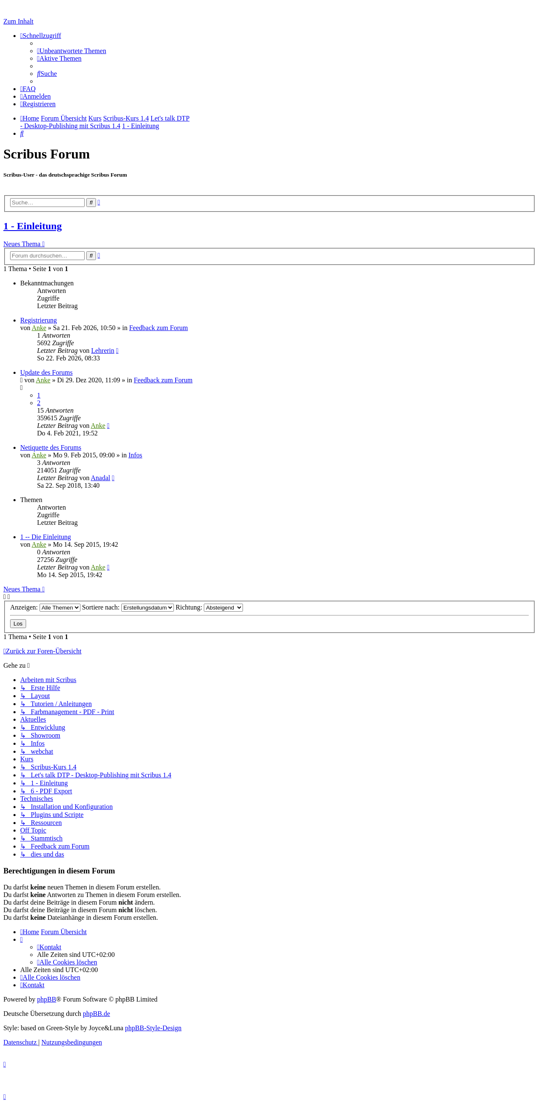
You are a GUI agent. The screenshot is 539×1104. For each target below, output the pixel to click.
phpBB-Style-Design (153, 1027)
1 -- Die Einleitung (45, 536)
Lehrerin (102, 350)
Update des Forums (46, 372)
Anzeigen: (45, 607)
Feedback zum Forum (158, 327)
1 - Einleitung (32, 225)
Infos (135, 455)
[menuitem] (71, 50)
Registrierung (38, 320)
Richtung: (209, 607)
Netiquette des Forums (50, 447)
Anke (39, 327)
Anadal (100, 477)
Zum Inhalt (18, 21)
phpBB (46, 999)
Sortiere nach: (128, 607)
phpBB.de (96, 1013)
